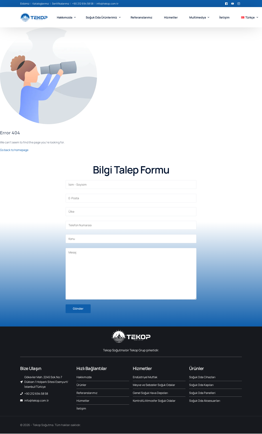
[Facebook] (226, 3)
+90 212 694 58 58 (82, 3)
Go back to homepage (14, 150)
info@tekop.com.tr (107, 3)
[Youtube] (232, 3)
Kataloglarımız (41, 3)
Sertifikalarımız (60, 3)
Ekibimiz (24, 3)
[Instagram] (239, 3)
